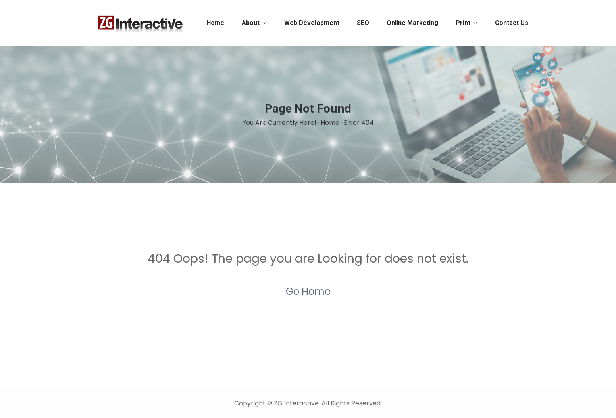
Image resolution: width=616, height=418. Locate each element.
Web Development (311, 23)
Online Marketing (412, 23)
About (251, 23)
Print (463, 23)
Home (215, 23)
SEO (363, 23)
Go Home (308, 291)
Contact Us (511, 23)
